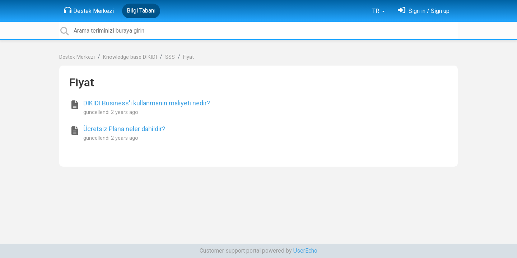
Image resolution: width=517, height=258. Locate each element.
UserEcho (305, 250)
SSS (170, 57)
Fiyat (188, 57)
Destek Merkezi (89, 10)
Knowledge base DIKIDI (130, 57)
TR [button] (376, 11)
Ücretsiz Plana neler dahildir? (124, 129)
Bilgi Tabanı (141, 10)
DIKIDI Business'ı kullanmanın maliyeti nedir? (146, 103)
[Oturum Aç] (423, 11)
